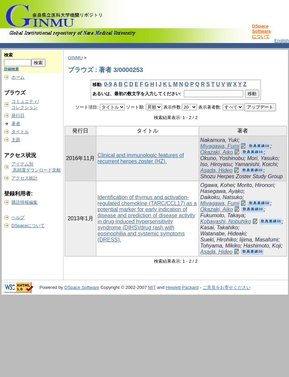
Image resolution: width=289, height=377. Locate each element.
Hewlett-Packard (182, 287)
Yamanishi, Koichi (256, 164)
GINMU (75, 57)
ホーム (18, 77)
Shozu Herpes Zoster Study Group (241, 176)
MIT (152, 287)
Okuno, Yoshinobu (222, 158)
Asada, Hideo (216, 170)
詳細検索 (11, 69)
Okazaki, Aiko (216, 152)
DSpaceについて (28, 225)
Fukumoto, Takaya (222, 215)
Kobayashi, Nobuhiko (225, 221)
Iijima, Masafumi (258, 239)
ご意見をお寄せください (227, 287)
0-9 (108, 84)
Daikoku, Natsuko (221, 197)
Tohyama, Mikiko (220, 246)
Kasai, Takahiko (219, 227)
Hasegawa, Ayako (221, 191)
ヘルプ (18, 217)
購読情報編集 (24, 202)
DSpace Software (82, 287)
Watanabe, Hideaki (223, 233)
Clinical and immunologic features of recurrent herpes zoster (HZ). (140, 158)
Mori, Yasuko (262, 158)
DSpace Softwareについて (261, 31)
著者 (15, 123)
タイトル (20, 131)
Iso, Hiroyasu (216, 164)
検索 (8, 55)
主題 (15, 139)
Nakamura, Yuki (219, 140)
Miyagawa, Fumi (219, 146)
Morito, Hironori (255, 185)
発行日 (18, 115)
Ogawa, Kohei (217, 185)
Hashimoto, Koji (262, 246)
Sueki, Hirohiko (218, 239)
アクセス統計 (24, 178)
